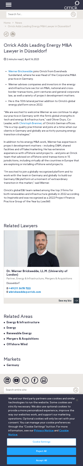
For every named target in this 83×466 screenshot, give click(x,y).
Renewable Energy (19, 333)
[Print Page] (13, 35)
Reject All (41, 453)
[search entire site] (38, 14)
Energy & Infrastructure (23, 322)
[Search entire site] (38, 390)
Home (7, 23)
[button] (6, 35)
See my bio (69, 300)
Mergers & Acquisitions (23, 339)
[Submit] (73, 14)
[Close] (77, 402)
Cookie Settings (41, 443)
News (18, 23)
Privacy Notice (44, 432)
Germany (13, 365)
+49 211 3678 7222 (20, 288)
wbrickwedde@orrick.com (25, 292)
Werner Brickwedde (20, 71)
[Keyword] (76, 390)
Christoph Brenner (30, 123)
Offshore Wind (17, 344)
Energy (11, 328)
